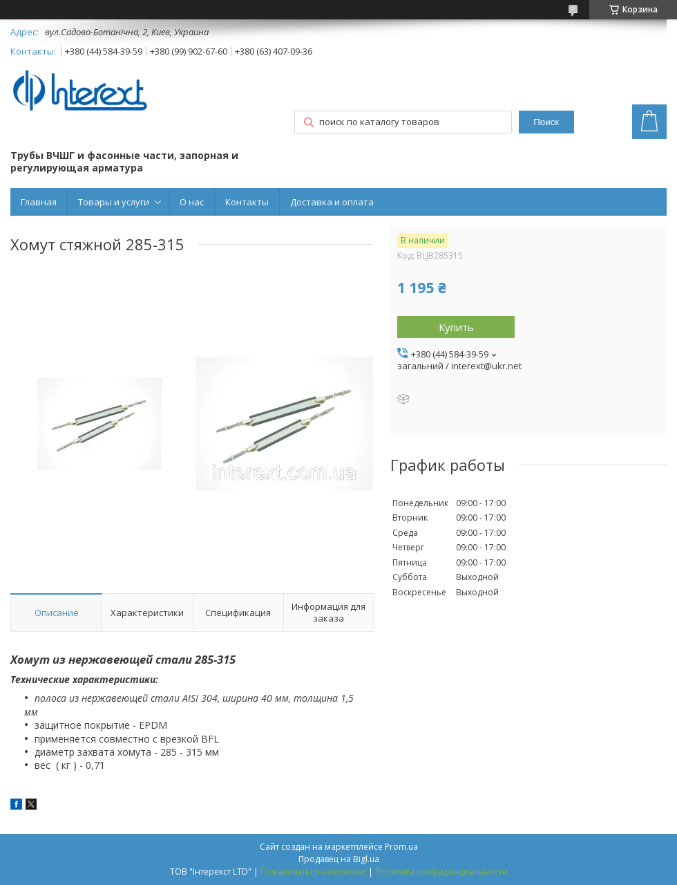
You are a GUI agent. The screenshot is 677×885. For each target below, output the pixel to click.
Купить (456, 327)
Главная (39, 202)
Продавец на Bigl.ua (338, 859)
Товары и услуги (113, 202)
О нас (192, 202)
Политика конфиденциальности (441, 871)
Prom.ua (401, 847)
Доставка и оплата (332, 202)
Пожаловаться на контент (313, 871)
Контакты (247, 202)
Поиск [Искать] (546, 122)
